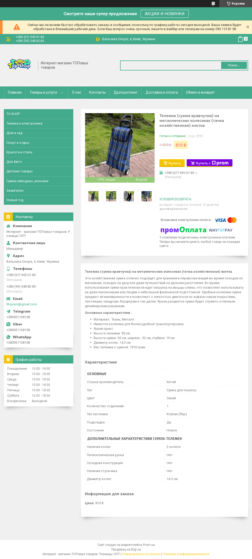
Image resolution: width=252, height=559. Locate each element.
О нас (76, 92)
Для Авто (14, 162)
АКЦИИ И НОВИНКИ (165, 13)
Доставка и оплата (162, 92)
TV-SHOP (13, 114)
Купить (175, 163)
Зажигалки (14, 190)
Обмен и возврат (200, 92)
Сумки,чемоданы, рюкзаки (27, 181)
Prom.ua (149, 545)
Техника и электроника (24, 123)
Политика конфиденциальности (186, 554)
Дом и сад (14, 133)
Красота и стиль (19, 152)
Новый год (14, 200)
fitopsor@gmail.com (21, 304)
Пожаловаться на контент (141, 554)
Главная (15, 92)
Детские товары (19, 171)
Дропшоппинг (126, 92)
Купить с (212, 163)
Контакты (97, 92)
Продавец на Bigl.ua (126, 549)
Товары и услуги (43, 92)
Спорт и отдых (17, 143)
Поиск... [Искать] (234, 65)
